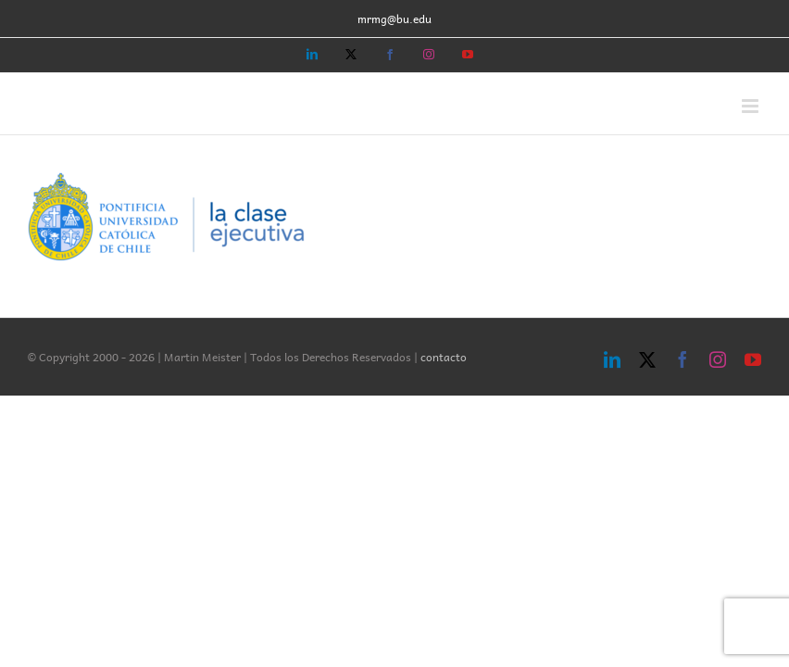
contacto (443, 356)
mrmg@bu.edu (394, 18)
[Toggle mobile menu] (751, 106)
